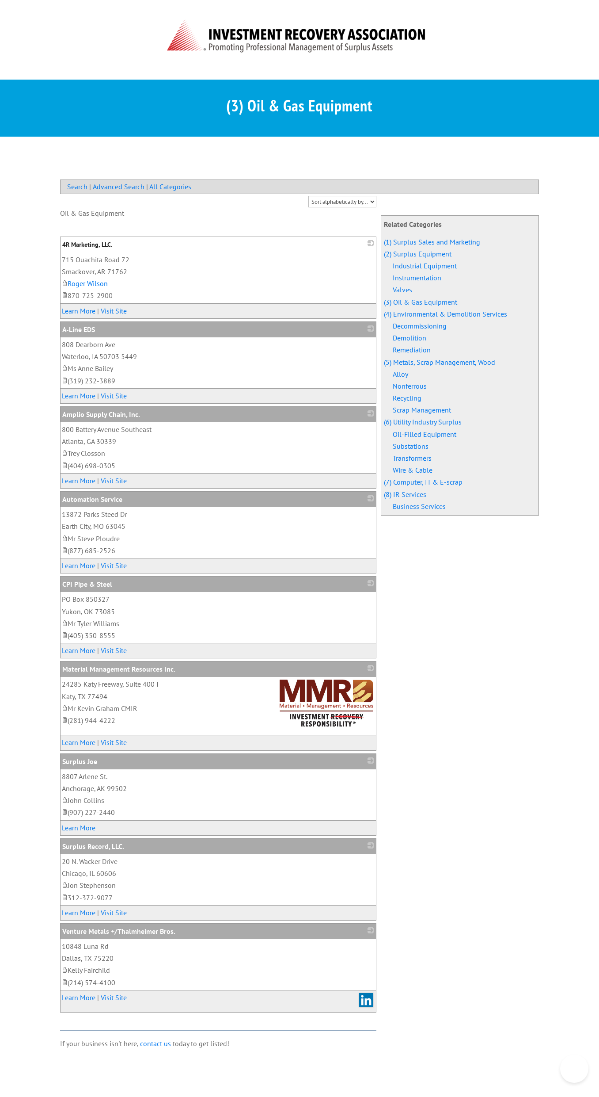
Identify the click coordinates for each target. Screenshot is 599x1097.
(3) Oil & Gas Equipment (420, 302)
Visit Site (114, 310)
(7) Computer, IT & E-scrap (423, 482)
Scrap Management (422, 409)
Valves (402, 289)
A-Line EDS (78, 329)
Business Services (419, 506)
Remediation (412, 349)
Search (77, 186)
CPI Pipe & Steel (87, 584)
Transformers (412, 458)
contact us (155, 1043)
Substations (410, 446)
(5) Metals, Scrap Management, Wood (439, 362)
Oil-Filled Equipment (424, 434)
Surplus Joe (79, 761)
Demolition (409, 337)
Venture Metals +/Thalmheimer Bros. (118, 931)
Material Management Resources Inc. (118, 669)
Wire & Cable (412, 470)
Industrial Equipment (425, 265)
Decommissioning (420, 325)
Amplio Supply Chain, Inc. (101, 414)
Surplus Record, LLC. (93, 846)
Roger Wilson (85, 283)
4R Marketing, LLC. (87, 244)
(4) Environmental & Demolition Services (445, 314)
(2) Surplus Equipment (417, 253)
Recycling (407, 398)
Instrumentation (417, 277)
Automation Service (92, 499)
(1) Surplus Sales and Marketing (432, 241)
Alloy (400, 374)
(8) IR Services (405, 494)
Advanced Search (118, 186)
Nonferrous (410, 386)
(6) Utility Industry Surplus (423, 421)
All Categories (170, 186)
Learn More (78, 310)
